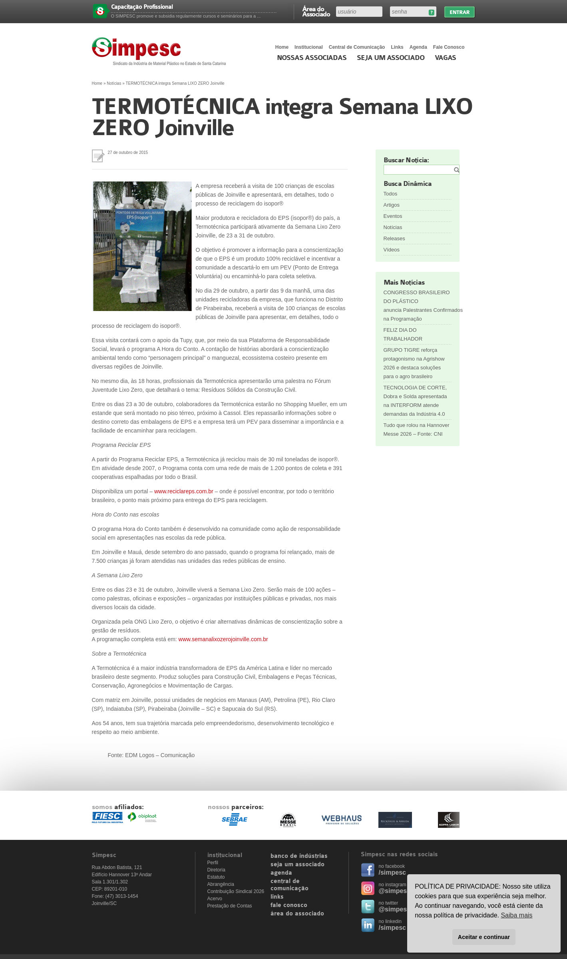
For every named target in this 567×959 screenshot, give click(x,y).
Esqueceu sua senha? (431, 13)
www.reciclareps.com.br (184, 491)
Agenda (418, 47)
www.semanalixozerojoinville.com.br (223, 639)
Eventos (393, 216)
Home (281, 47)
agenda (281, 873)
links (277, 897)
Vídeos (392, 250)
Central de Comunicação (357, 47)
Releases (394, 238)
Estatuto (216, 877)
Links (397, 47)
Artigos (392, 205)
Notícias (114, 83)
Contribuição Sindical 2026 (236, 891)
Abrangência (220, 884)
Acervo (214, 898)
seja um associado (297, 864)
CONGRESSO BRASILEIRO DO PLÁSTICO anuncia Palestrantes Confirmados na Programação (418, 305)
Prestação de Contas (229, 906)
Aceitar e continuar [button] (484, 937)
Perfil (212, 862)
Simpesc (161, 51)
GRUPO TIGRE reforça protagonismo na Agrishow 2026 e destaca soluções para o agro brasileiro (414, 363)
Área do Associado (316, 11)
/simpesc (392, 872)
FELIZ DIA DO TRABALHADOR (403, 334)
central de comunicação (289, 885)
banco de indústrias (299, 856)
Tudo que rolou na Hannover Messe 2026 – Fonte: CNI (417, 429)
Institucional (308, 47)
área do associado (297, 913)
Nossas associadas (312, 58)
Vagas (445, 58)
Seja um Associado (390, 58)
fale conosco (289, 905)
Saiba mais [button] (516, 915)
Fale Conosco (449, 47)
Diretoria (216, 870)
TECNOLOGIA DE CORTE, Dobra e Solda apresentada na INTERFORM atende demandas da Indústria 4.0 (415, 401)
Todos (391, 194)
